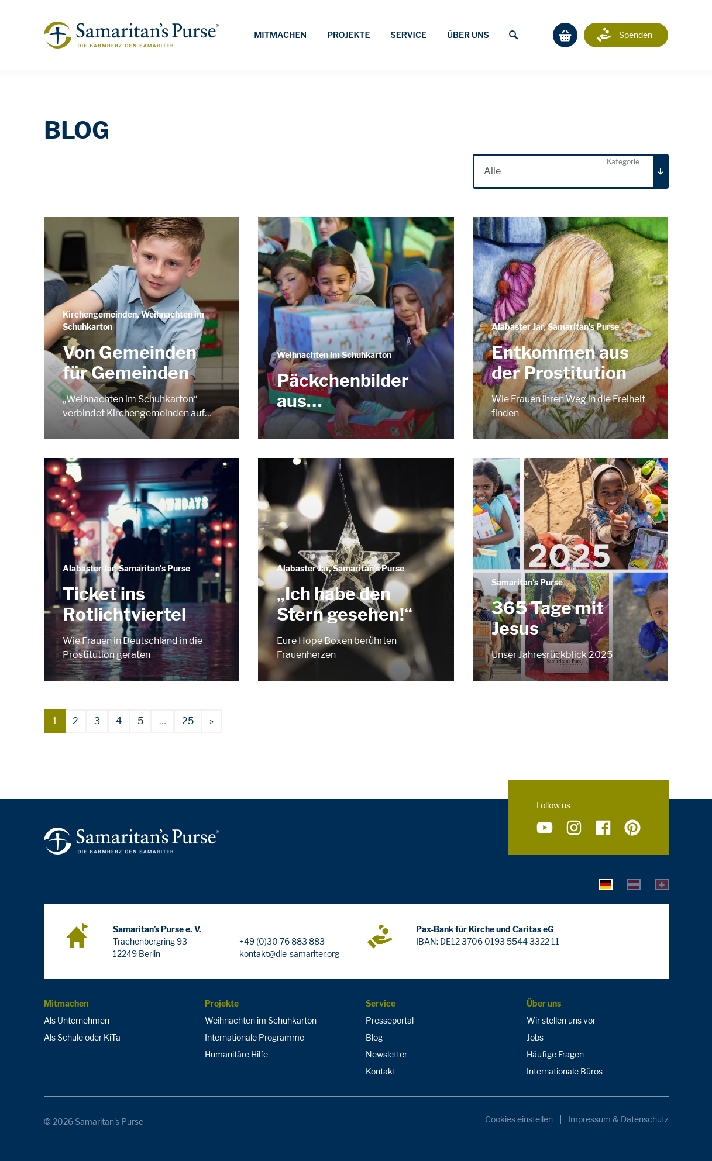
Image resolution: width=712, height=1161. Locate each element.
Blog (374, 1037)
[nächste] (211, 721)
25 (188, 720)
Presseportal (390, 1020)
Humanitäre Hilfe (236, 1054)
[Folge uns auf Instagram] (574, 828)
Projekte (348, 35)
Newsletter (386, 1054)
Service (408, 35)
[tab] (605, 884)
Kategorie (623, 161)
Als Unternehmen (76, 1020)
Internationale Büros (565, 1071)
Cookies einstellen (519, 1119)
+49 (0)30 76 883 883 (282, 941)
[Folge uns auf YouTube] (545, 828)
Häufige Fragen (555, 1054)
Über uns (468, 35)
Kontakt (380, 1071)
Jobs (535, 1037)
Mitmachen (280, 35)
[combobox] (571, 171)
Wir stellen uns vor (561, 1020)
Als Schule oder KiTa (82, 1037)
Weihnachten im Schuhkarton (261, 1020)
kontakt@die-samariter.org (289, 954)
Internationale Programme (254, 1037)
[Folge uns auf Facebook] (603, 828)
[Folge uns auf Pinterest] (632, 828)
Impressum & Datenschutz (618, 1119)
